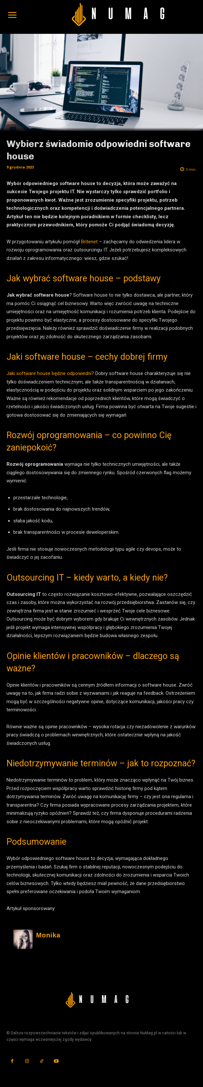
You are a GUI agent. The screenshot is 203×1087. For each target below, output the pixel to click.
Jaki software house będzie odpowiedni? (50, 373)
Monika (48, 935)
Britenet (89, 242)
